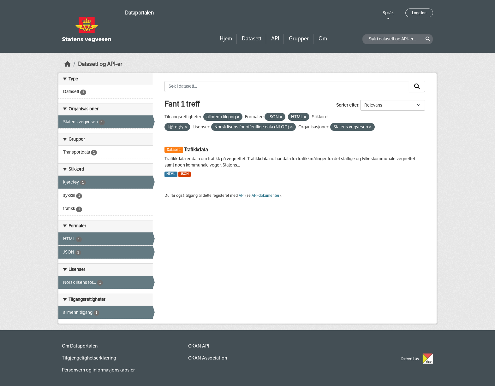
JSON (184, 174)
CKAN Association (207, 358)
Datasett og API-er (100, 64)
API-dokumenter (265, 195)
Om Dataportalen (80, 346)
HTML (170, 174)
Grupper (299, 38)
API (275, 38)
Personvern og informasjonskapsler (98, 370)
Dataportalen (139, 13)
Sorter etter (347, 105)
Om (323, 38)
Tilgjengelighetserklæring (89, 358)
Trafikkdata (196, 150)
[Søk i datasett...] (286, 86)
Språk (388, 12)
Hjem (226, 38)
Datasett (251, 38)
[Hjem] (67, 64)
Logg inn (419, 13)
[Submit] (417, 86)
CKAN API (198, 346)
